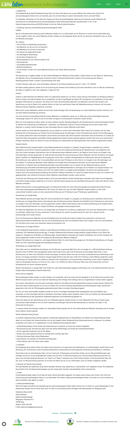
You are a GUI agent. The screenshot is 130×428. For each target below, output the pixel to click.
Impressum (55, 413)
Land (99, 4)
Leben (108, 4)
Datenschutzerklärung (66, 413)
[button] (4, 424)
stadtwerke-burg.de (53, 421)
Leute (118, 4)
